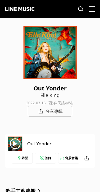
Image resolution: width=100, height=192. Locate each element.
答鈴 (45, 158)
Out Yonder (39, 144)
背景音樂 (69, 158)
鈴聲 (22, 158)
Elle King (49, 95)
